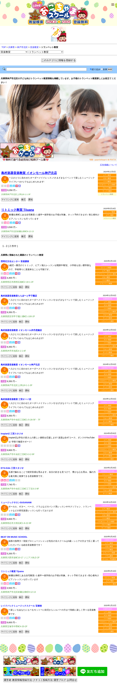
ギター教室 (107, 178)
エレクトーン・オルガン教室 (106, 274)
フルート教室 (107, 188)
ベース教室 (107, 181)
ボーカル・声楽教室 (109, 559)
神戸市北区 (22, 47)
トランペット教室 (106, 283)
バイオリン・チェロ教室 (107, 184)
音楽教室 (34, 47)
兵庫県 (11, 47)
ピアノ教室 (107, 175)
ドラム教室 (109, 556)
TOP (4, 47)
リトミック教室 (109, 212)
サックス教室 (107, 191)
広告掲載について (108, 165)
